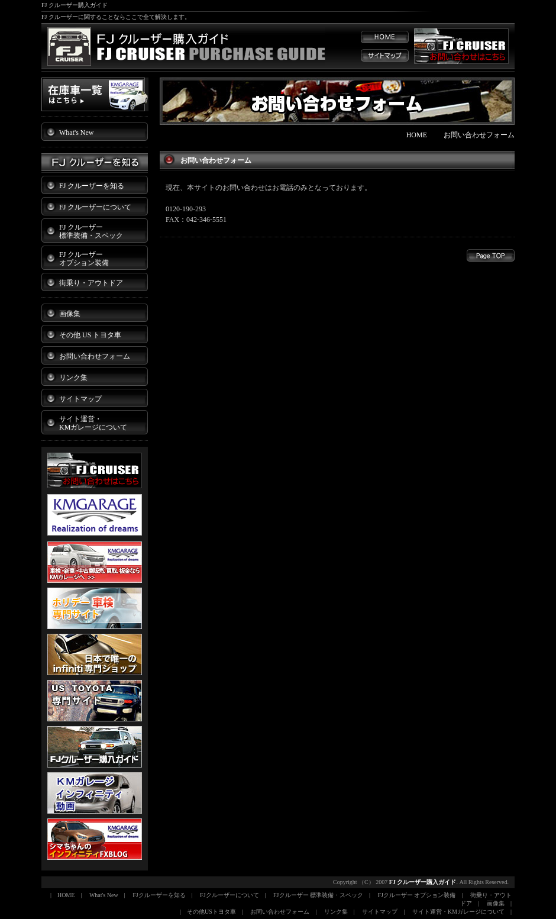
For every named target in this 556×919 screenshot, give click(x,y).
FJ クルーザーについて (95, 207)
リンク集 (73, 377)
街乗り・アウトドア (91, 283)
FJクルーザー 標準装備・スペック (318, 895)
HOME (416, 135)
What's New (76, 132)
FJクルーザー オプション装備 (417, 895)
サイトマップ (80, 399)
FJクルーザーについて (229, 895)
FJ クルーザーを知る (91, 186)
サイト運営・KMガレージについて (458, 911)
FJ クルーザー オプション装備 (84, 258)
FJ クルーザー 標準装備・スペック (91, 231)
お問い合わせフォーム (94, 356)
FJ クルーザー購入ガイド (423, 882)
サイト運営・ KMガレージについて (93, 423)
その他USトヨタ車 (211, 911)
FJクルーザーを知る (158, 895)
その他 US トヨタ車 (90, 335)
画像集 (69, 313)
